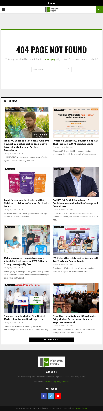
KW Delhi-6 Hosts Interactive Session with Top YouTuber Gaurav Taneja (75, 259)
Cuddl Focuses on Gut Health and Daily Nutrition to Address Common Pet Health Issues (26, 203)
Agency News (10, 109)
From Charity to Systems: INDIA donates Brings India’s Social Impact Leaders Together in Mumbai (74, 319)
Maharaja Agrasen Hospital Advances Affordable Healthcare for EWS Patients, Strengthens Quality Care (25, 261)
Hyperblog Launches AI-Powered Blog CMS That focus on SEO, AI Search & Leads (76, 142)
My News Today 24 (80, 408)
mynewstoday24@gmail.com (56, 381)
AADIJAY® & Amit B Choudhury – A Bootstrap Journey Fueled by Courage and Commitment (75, 203)
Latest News (10, 101)
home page (51, 59)
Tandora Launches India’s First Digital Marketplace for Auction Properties (24, 317)
